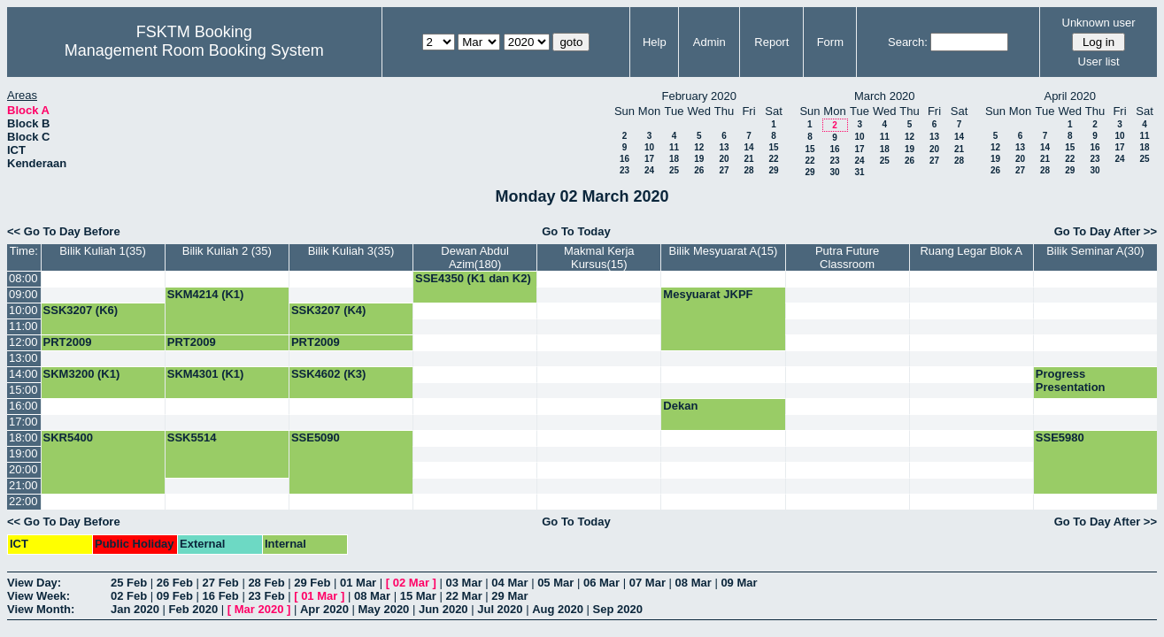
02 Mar (411, 582)
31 (859, 172)
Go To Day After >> (1105, 231)
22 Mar (464, 595)
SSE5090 (315, 437)
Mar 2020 (259, 609)
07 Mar (647, 582)
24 (649, 170)
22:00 (23, 501)
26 (699, 170)
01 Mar (358, 582)
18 (674, 159)
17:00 (23, 421)
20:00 (23, 469)
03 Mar (464, 582)
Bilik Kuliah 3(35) (351, 250)
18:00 (23, 437)
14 (748, 147)
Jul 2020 (499, 609)
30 (834, 172)
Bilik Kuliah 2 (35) (227, 250)
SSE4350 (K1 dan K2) (473, 278)
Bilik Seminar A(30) (1095, 250)
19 (699, 159)
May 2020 (384, 609)
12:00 (23, 342)
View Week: (38, 595)
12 (699, 147)
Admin (709, 42)
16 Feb (221, 595)
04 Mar (509, 582)
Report (771, 42)
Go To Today (576, 231)
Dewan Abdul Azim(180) (475, 257)
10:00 (23, 310)
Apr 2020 (324, 609)
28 (748, 170)
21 (748, 159)
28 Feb (266, 582)
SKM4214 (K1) (205, 294)
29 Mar (509, 595)
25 (674, 170)
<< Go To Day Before (63, 231)
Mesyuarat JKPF (707, 294)
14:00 (23, 373)
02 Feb (129, 595)
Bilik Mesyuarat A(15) (723, 250)
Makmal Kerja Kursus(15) (599, 257)
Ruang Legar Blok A (971, 250)
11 (674, 147)
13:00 (23, 358)
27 (723, 170)
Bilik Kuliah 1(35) (102, 250)
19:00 (23, 453)
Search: (908, 42)
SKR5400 (68, 437)
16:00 (23, 405)
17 (649, 159)
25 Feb (129, 582)
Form (830, 42)
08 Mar (693, 582)
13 (723, 147)
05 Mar (555, 582)
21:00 (23, 485)
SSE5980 (1060, 437)
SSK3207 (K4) (328, 310)
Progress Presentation (1071, 380)
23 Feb (266, 595)
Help (655, 42)
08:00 (23, 278)
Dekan (680, 405)
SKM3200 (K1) (81, 373)
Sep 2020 (618, 609)
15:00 (23, 389)
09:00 (23, 294)
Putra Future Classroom (847, 257)
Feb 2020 (194, 609)
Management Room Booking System (194, 50)
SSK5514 (192, 437)
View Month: (40, 609)
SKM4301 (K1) (205, 373)
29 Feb (312, 582)
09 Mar (739, 582)
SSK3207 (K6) (81, 310)
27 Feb (221, 582)
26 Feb (175, 582)
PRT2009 (67, 342)
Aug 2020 (557, 609)
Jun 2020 (443, 609)
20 (723, 159)
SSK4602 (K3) (328, 373)
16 (624, 159)
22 (773, 159)
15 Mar (418, 595)
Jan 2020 (135, 609)
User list (1099, 61)
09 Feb (175, 595)
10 (649, 147)
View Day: (34, 582)
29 (773, 170)
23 (624, 170)
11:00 (23, 326)
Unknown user (1099, 22)
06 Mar (601, 582)
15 (773, 147)
